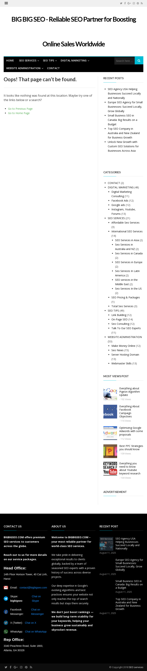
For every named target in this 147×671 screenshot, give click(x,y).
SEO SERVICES (27, 60)
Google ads (118, 205)
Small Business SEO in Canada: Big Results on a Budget (122, 120)
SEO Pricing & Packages (125, 297)
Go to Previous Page (20, 108)
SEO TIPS (48, 60)
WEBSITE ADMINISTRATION (23, 68)
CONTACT (53, 68)
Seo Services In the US (128, 288)
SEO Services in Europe (128, 262)
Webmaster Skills (121, 363)
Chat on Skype (36, 598)
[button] (6, 3)
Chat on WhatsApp (36, 631)
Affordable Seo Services (125, 222)
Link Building (118, 315)
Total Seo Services (122, 306)
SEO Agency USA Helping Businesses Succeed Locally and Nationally (124, 93)
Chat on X (30, 622)
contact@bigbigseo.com (33, 587)
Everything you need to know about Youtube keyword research (129, 468)
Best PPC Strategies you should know (131, 447)
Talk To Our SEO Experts (126, 328)
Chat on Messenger (37, 611)
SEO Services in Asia (127, 240)
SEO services (136, 667)
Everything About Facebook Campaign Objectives (129, 411)
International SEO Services (127, 231)
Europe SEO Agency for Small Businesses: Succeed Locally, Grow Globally (125, 106)
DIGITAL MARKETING (74, 60)
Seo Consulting (120, 324)
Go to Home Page (19, 113)
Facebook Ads (119, 200)
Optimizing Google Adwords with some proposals (131, 431)
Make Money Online (123, 346)
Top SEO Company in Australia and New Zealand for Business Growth (124, 133)
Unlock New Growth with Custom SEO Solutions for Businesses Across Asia (123, 146)
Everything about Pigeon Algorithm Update (129, 392)
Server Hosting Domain (125, 354)
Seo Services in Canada (129, 253)
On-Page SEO (119, 319)
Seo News (117, 350)
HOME (10, 60)
